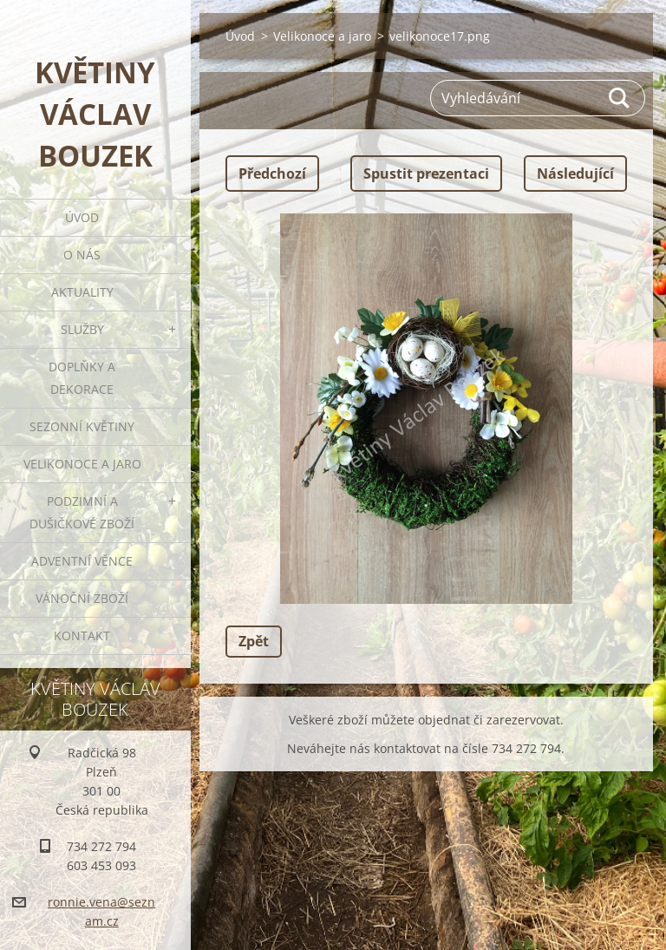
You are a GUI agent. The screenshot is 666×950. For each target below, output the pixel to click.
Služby (82, 329)
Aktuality (82, 292)
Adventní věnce (82, 561)
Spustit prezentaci (426, 173)
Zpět (253, 641)
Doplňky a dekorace (82, 377)
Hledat (620, 98)
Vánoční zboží (82, 598)
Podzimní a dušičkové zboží (81, 512)
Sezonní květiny (81, 426)
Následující (575, 173)
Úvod (82, 217)
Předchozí (272, 173)
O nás (82, 254)
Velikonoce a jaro (82, 463)
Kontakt (82, 635)
